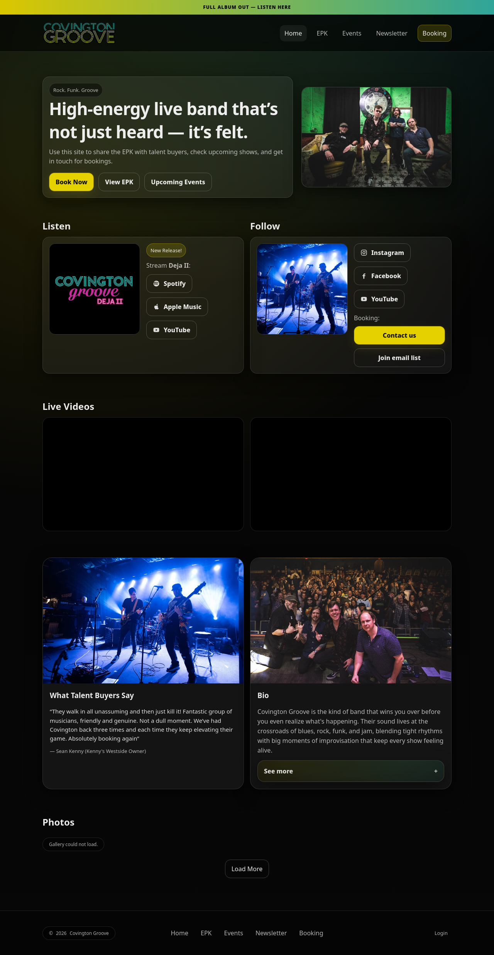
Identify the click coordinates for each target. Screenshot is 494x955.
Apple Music (177, 306)
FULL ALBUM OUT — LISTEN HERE (247, 7)
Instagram (382, 252)
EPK (322, 33)
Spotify (169, 283)
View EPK (119, 182)
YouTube (171, 330)
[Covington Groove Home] (79, 33)
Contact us (399, 335)
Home (293, 33)
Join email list (399, 357)
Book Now (71, 182)
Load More (247, 869)
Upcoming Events (178, 182)
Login (441, 933)
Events (351, 33)
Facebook (380, 276)
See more (278, 771)
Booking (435, 33)
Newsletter (391, 33)
